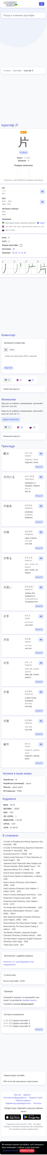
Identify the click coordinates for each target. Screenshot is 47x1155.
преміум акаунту (29, 1000)
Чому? (41, 223)
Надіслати (8, 368)
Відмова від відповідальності (18, 1103)
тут (18, 414)
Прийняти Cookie (26, 1151)
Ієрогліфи (17, 71)
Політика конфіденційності (15, 1098)
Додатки (27, 1095)
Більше (39, 1029)
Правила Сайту (36, 1098)
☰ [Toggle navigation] (42, 4)
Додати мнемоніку (11, 419)
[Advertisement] (22, 43)
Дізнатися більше (10, 1151)
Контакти (37, 1103)
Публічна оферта (23, 1100)
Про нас (17, 1095)
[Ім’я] (26, 350)
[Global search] (23, 15)
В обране (23, 152)
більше (39, 467)
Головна (7, 71)
